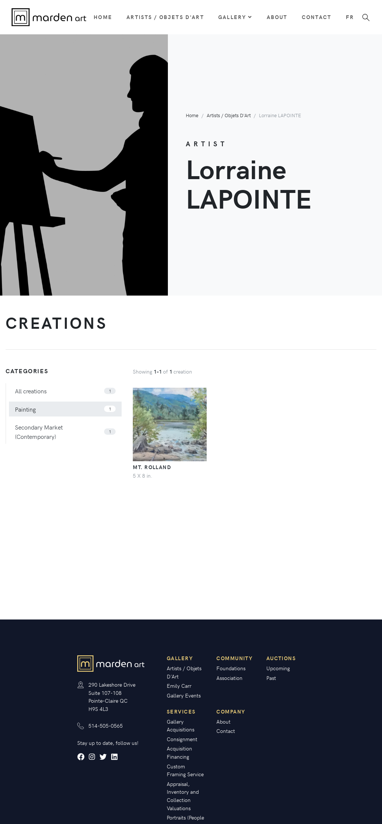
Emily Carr (179, 685)
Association (229, 677)
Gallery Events (184, 695)
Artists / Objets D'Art (165, 17)
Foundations (230, 668)
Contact (316, 17)
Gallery (235, 17)
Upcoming (278, 668)
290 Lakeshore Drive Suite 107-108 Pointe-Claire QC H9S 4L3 (111, 696)
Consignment (182, 739)
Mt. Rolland (152, 467)
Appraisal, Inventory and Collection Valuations (183, 796)
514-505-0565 (105, 725)
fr (350, 17)
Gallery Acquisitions (180, 725)
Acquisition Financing (179, 752)
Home (103, 17)
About (277, 17)
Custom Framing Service (185, 770)
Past (271, 677)
